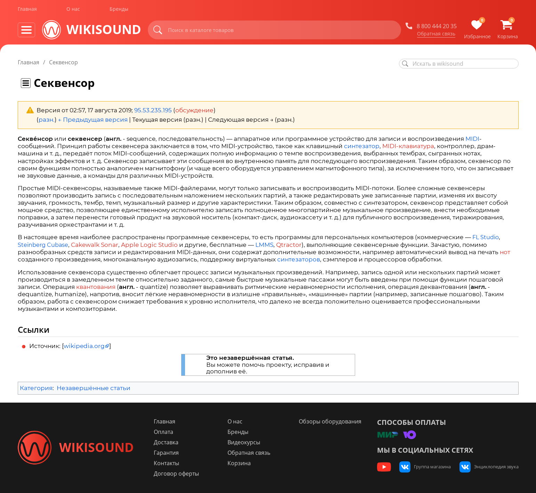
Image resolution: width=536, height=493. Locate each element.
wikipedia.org (84, 345)
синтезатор (361, 146)
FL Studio (485, 237)
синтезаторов (298, 259)
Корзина (239, 463)
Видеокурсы (244, 442)
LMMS (264, 244)
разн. (47, 119)
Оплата (164, 432)
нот (505, 252)
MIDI (472, 138)
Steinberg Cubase (43, 245)
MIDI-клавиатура (408, 146)
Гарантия (166, 452)
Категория (36, 388)
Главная (27, 10)
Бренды (119, 10)
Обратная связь (436, 34)
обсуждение (194, 110)
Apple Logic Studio (149, 244)
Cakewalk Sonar (94, 244)
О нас (73, 10)
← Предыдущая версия (93, 119)
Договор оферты (177, 473)
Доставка (166, 442)
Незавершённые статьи (93, 388)
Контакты (167, 463)
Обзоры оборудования (330, 421)
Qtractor (289, 244)
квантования (95, 286)
